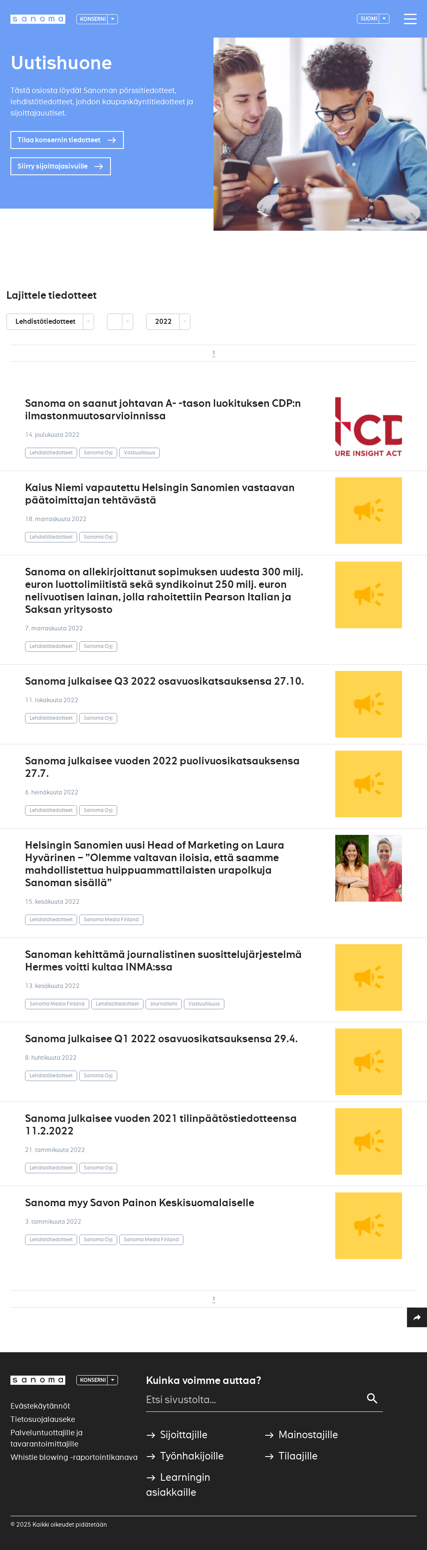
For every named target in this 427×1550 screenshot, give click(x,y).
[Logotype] (37, 19)
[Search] (372, 1398)
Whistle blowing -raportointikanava (74, 1457)
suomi (369, 18)
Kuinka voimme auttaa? (203, 1380)
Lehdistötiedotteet (46, 321)
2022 (164, 321)
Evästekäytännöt (40, 1406)
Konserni (93, 19)
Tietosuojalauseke (42, 1419)
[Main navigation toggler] (408, 19)
